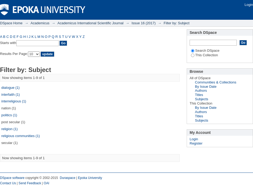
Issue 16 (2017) (144, 23)
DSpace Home (11, 23)
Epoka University (90, 178)
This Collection (204, 55)
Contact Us (8, 183)
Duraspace (67, 178)
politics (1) (9, 115)
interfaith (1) (10, 95)
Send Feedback (30, 183)
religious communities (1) (20, 136)
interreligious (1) (13, 101)
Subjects (201, 99)
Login (248, 5)
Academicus (40, 23)
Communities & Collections (215, 82)
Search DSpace (205, 51)
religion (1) (9, 129)
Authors (201, 91)
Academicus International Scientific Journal (91, 23)
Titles (199, 95)
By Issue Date (206, 87)
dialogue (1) (10, 88)
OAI (46, 183)
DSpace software (12, 178)
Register (196, 143)
